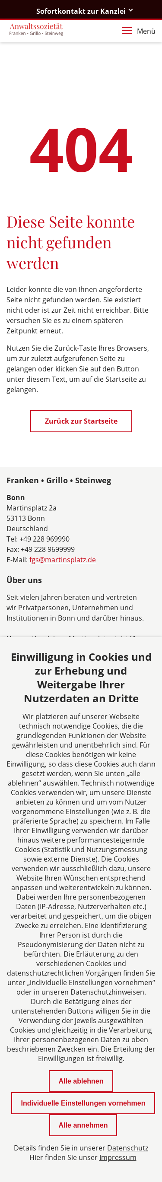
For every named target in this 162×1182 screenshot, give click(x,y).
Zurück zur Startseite (81, 421)
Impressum (118, 1157)
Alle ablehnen (80, 1081)
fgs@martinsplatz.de (62, 559)
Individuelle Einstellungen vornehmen (83, 1103)
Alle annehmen (83, 1125)
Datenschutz (127, 1148)
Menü (139, 31)
